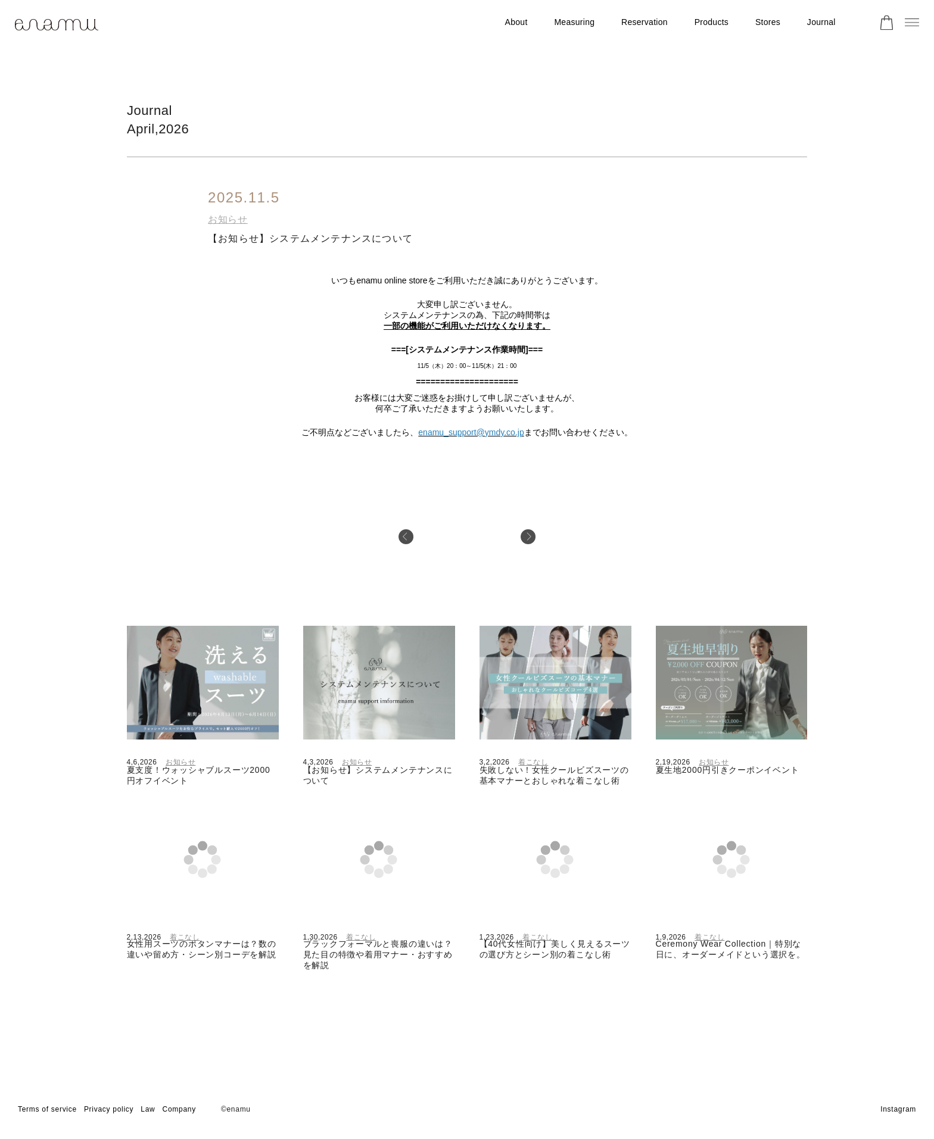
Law (148, 1109)
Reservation (644, 22)
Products (712, 22)
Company (179, 1109)
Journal (821, 22)
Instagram (898, 1109)
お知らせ (228, 219)
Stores (767, 22)
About (516, 22)
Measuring (574, 22)
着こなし (533, 762)
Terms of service (47, 1109)
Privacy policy (108, 1109)
